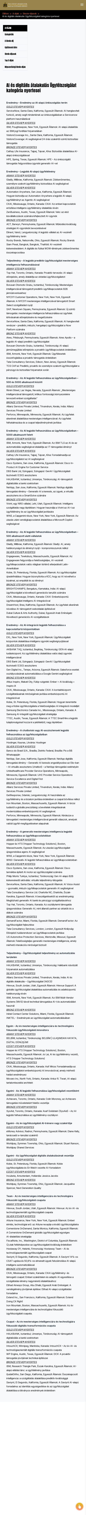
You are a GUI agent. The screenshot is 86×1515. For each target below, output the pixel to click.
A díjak (16, 14)
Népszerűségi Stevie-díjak (15, 67)
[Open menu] (82, 4)
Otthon (5, 14)
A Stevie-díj (9, 41)
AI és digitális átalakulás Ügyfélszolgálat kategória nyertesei (30, 16)
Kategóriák (9, 34)
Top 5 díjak (9, 60)
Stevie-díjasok (30, 14)
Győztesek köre (11, 47)
